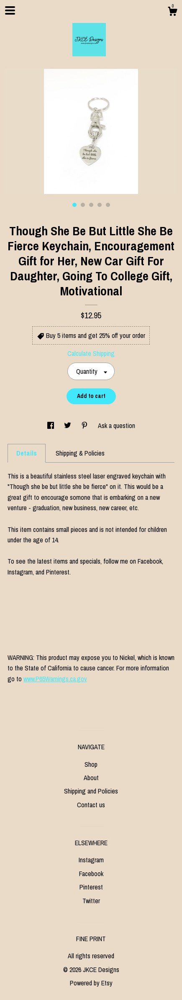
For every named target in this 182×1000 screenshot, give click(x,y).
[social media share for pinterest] (85, 425)
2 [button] (83, 205)
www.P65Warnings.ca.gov (55, 678)
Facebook (91, 873)
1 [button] (74, 205)
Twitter (91, 900)
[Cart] (172, 12)
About (91, 777)
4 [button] (99, 205)
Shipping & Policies (80, 453)
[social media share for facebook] (51, 425)
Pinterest (91, 887)
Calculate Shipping (91, 353)
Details (26, 453)
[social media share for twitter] (68, 425)
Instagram (91, 859)
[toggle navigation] (10, 10)
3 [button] (91, 205)
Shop (91, 764)
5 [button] (108, 205)
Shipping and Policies (91, 791)
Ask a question (116, 425)
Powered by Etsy (91, 982)
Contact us (91, 804)
